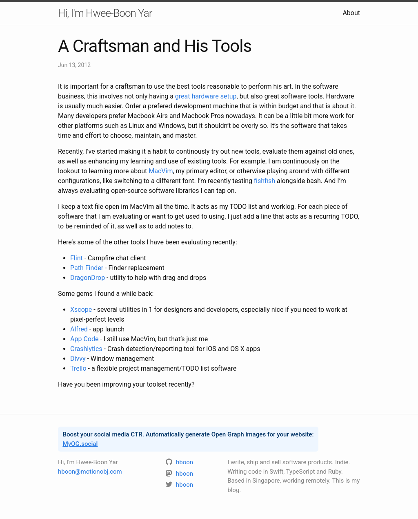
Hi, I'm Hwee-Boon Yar (105, 13)
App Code (84, 339)
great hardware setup (206, 96)
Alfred (79, 329)
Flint (76, 258)
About (351, 13)
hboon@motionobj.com (90, 471)
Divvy (77, 358)
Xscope (81, 309)
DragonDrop (87, 278)
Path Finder (86, 268)
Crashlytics (86, 349)
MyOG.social (80, 443)
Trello (78, 368)
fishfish (264, 181)
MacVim (161, 171)
